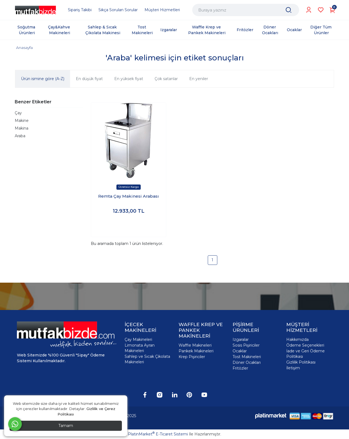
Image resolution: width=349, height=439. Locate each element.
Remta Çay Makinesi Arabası (128, 196)
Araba (20, 135)
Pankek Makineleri (196, 351)
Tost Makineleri (247, 356)
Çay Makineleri (138, 339)
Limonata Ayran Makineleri (140, 348)
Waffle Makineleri (195, 345)
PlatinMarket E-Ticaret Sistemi (158, 434)
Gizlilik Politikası (300, 362)
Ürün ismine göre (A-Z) (42, 78)
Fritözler (240, 368)
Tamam (65, 425)
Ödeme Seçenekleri (305, 345)
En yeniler (198, 78)
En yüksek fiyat (128, 78)
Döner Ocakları (247, 362)
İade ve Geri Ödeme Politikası (305, 354)
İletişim (293, 367)
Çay (18, 112)
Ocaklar (240, 351)
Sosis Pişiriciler (246, 345)
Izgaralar (241, 339)
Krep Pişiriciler (192, 356)
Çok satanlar (166, 78)
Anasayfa (24, 47)
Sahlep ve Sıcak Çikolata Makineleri (147, 359)
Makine (22, 120)
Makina (21, 128)
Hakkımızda (297, 339)
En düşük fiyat (89, 78)
